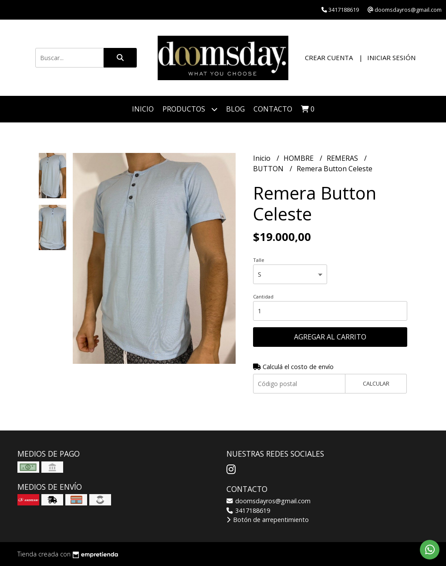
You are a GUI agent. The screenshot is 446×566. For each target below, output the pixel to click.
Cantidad (263, 296)
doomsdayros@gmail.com (268, 501)
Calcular (376, 383)
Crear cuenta (329, 57)
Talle (258, 260)
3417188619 (248, 510)
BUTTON (269, 168)
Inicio (143, 109)
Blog (235, 109)
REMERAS (343, 158)
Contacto (272, 109)
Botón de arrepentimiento (267, 519)
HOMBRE (299, 158)
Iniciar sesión (391, 57)
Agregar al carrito (330, 337)
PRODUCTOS (189, 109)
